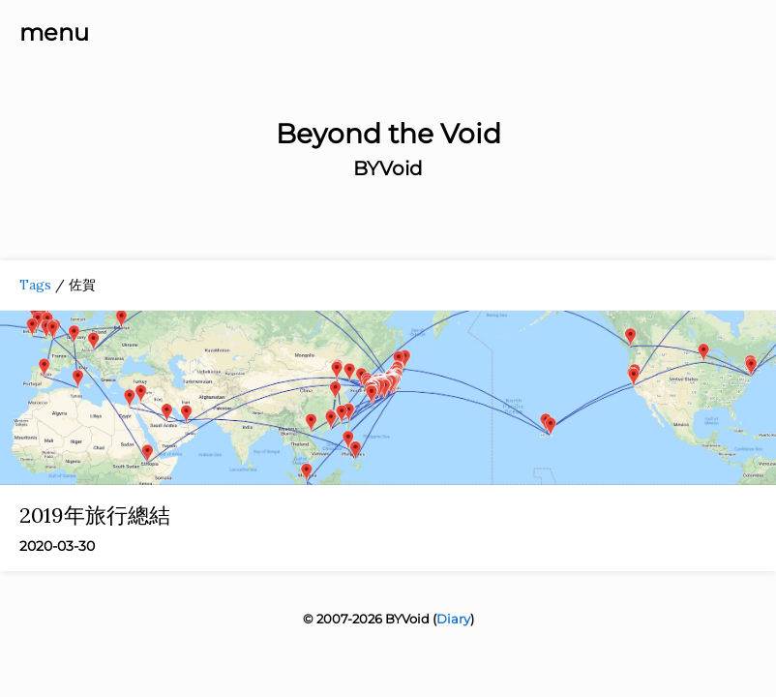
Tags (35, 284)
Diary (453, 618)
